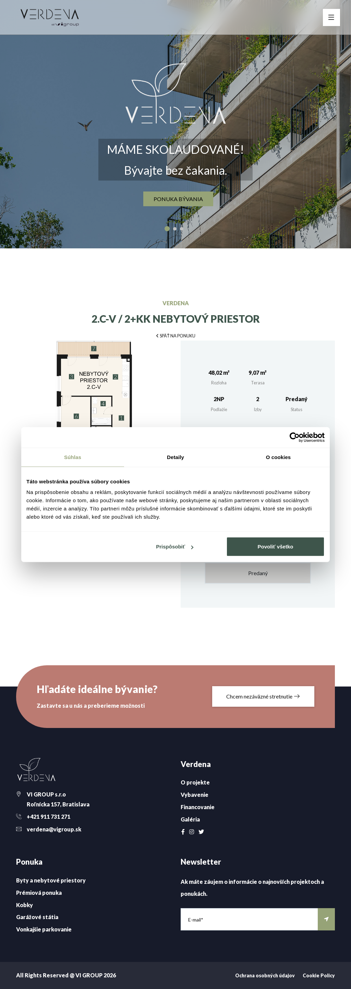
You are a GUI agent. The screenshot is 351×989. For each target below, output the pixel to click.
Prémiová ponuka (39, 892)
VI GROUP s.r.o (46, 794)
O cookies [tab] (278, 457)
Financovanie (198, 807)
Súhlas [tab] (72, 457)
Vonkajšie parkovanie (44, 929)
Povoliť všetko (275, 546)
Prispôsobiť (174, 546)
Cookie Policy (319, 975)
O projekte (195, 782)
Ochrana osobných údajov (265, 975)
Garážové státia (37, 917)
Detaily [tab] (175, 457)
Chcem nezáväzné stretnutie (263, 696)
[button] (175, 335)
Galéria (190, 819)
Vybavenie (194, 794)
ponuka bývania (178, 199)
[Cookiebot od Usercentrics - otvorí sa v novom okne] (295, 437)
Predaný (258, 573)
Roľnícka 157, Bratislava (58, 804)
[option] (175, 124)
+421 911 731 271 (48, 816)
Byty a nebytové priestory (51, 880)
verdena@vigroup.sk (54, 829)
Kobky (24, 905)
